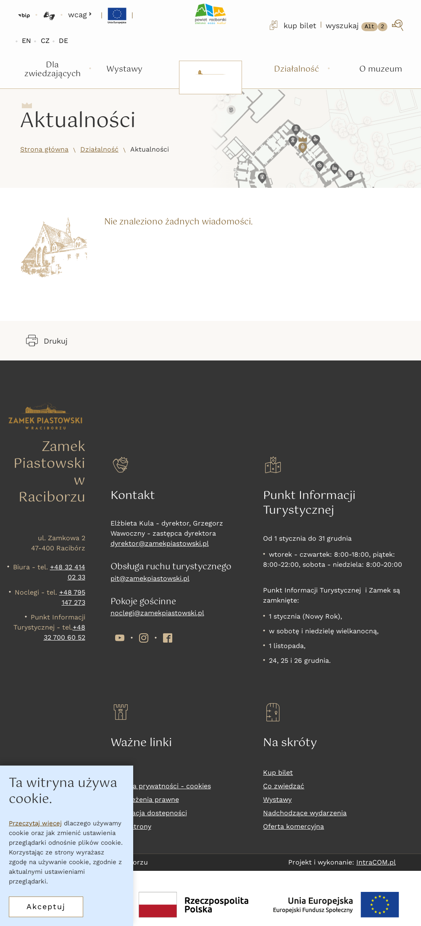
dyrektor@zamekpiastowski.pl (160, 543)
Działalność (99, 149)
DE (63, 41)
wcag (80, 14)
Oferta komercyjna (293, 826)
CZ (45, 41)
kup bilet (292, 25)
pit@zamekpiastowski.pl (150, 578)
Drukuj (47, 341)
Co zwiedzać (283, 786)
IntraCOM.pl (376, 862)
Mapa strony (131, 826)
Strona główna (44, 149)
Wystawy (277, 799)
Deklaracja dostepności (149, 813)
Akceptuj (46, 906)
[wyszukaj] (365, 25)
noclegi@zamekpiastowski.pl (157, 613)
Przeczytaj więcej (35, 823)
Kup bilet (278, 773)
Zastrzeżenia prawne (145, 799)
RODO (120, 773)
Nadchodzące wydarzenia (305, 813)
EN (26, 41)
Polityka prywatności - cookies (161, 786)
